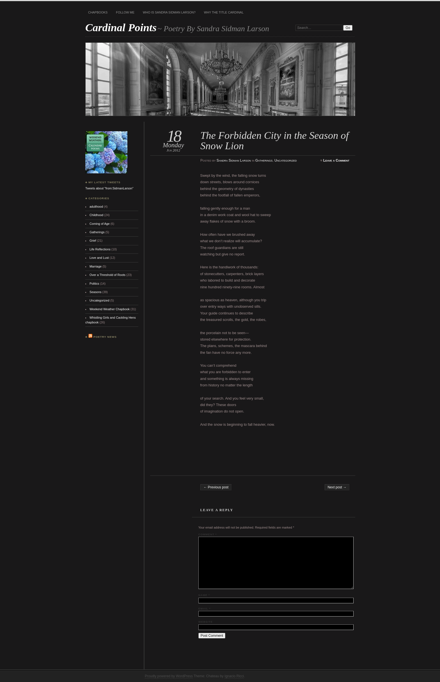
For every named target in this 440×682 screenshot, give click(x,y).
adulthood (96, 206)
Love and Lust (99, 257)
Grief (93, 240)
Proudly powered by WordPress (169, 676)
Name (204, 595)
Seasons (96, 292)
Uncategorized (285, 160)
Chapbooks (97, 12)
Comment (207, 534)
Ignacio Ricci (234, 676)
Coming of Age (100, 223)
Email (204, 608)
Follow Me (125, 12)
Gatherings (263, 160)
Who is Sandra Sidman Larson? (169, 12)
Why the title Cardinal (224, 12)
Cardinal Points (121, 27)
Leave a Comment (336, 160)
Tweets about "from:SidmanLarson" (109, 188)
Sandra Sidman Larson (234, 160)
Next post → (337, 487)
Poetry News (105, 336)
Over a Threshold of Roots (107, 275)
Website (205, 621)
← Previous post (215, 487)
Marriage (96, 266)
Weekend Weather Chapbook (110, 309)
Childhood (96, 215)
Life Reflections (100, 249)
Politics (94, 283)
